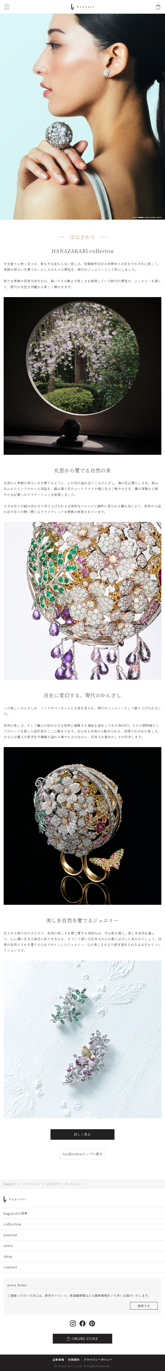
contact (10, 1267)
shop (8, 1256)
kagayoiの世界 (16, 1213)
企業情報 (58, 1359)
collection (13, 1224)
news (8, 1245)
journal (10, 1235)
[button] (135, 217)
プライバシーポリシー (97, 1359)
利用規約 (74, 1359)
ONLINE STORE (158, 7)
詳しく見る (82, 1134)
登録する (144, 1306)
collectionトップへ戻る (83, 1154)
